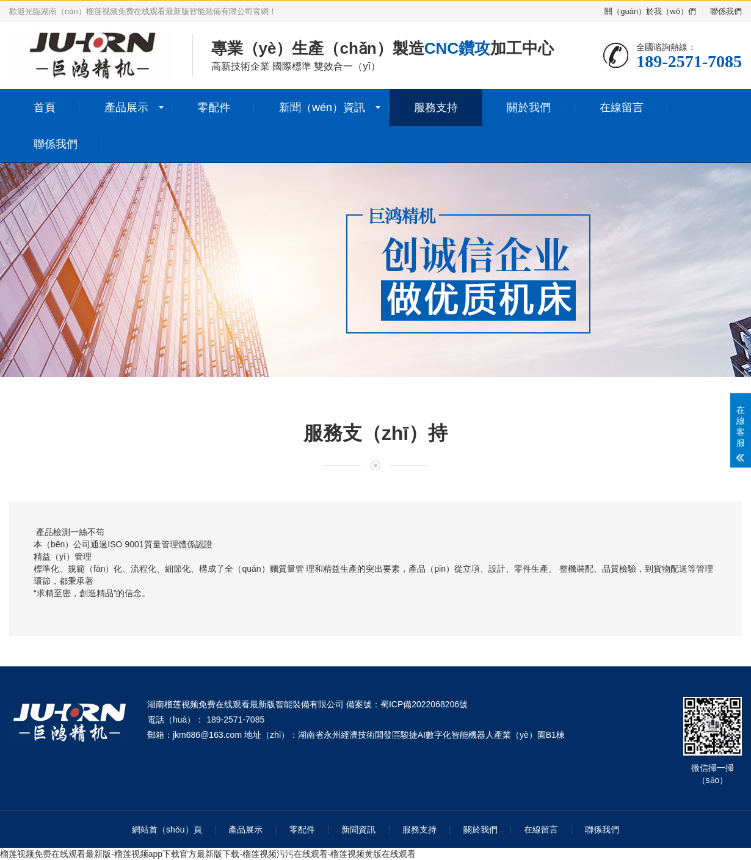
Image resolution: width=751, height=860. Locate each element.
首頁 (45, 107)
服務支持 (436, 107)
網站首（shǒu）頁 (167, 829)
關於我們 (529, 107)
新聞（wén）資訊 (322, 107)
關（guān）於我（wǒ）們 (649, 11)
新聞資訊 (358, 829)
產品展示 (126, 107)
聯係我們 (726, 11)
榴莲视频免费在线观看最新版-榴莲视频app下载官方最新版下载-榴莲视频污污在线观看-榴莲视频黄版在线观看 (208, 854)
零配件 (213, 107)
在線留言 (622, 107)
